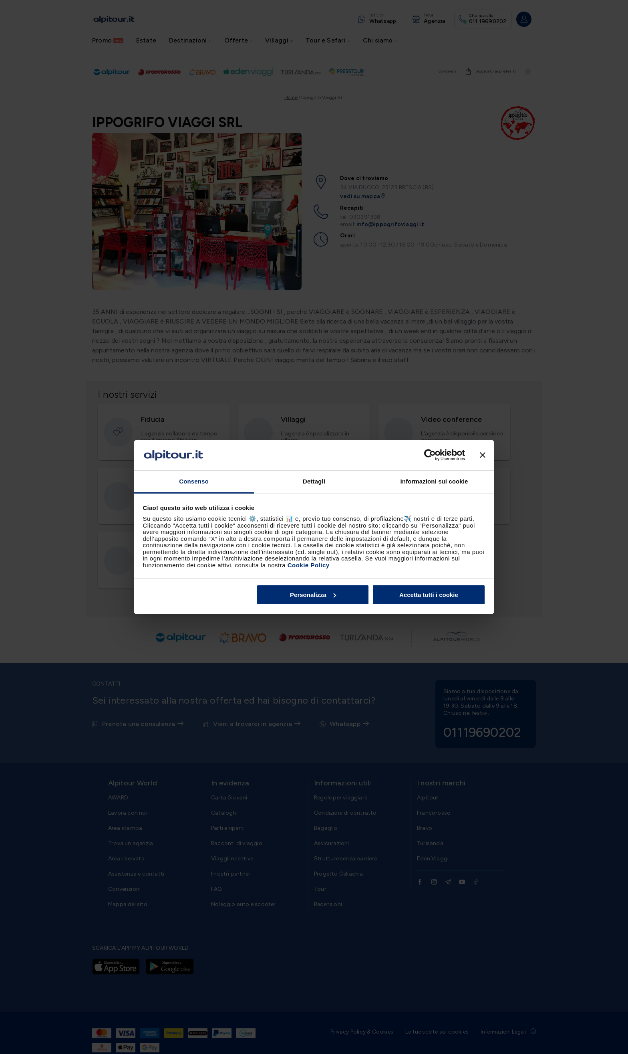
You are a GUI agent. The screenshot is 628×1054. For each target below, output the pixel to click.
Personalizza (313, 594)
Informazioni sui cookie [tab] (434, 481)
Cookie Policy (309, 565)
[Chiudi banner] (482, 455)
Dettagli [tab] (314, 481)
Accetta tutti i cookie (428, 594)
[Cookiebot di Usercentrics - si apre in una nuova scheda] (430, 455)
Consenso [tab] (193, 481)
